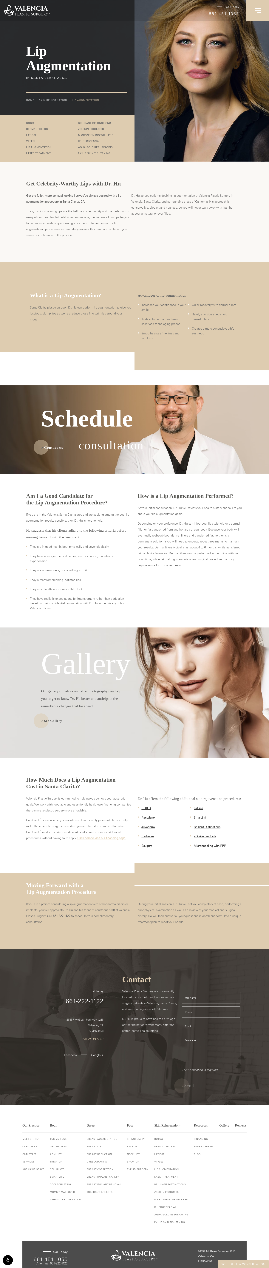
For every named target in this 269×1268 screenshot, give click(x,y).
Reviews (241, 1125)
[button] (8, 1260)
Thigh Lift (57, 1161)
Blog (197, 1154)
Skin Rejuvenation (53, 100)
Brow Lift (134, 1161)
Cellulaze (57, 1169)
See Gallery (53, 721)
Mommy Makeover (62, 1191)
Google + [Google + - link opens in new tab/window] (97, 1054)
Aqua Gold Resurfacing (95, 147)
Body (53, 1125)
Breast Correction (100, 1169)
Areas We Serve (33, 1169)
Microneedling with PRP (95, 135)
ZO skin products (205, 836)
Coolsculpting (60, 1184)
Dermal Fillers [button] (37, 128)
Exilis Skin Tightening (94, 153)
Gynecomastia (97, 1161)
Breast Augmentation (102, 1138)
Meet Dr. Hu (30, 1138)
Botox (158, 1138)
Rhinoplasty (136, 1138)
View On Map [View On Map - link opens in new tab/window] (93, 1039)
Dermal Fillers (165, 1146)
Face (130, 1125)
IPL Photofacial (89, 141)
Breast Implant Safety (103, 1176)
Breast (91, 1125)
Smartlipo (57, 1176)
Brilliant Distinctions (94, 123)
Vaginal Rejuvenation (65, 1199)
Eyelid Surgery (138, 1169)
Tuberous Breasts (100, 1191)
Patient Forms (204, 1146)
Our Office (29, 1146)
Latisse (31, 135)
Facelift (133, 1146)
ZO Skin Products (91, 128)
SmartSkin (200, 817)
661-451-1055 (224, 13)
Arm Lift (56, 1154)
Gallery (224, 1125)
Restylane (148, 817)
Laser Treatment (166, 1176)
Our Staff (29, 1154)
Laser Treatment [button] (38, 153)
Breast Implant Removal (104, 1184)
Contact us (53, 447)
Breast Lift (95, 1146)
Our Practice (30, 1125)
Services (28, 1161)
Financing (201, 1138)
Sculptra (146, 846)
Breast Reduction (99, 1154)
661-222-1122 (61, 916)
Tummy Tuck (58, 1138)
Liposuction (58, 1146)
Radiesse (147, 836)
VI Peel (31, 141)
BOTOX (30, 123)
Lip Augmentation (85, 100)
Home (30, 100)
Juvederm (148, 827)
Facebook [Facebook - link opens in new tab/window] (70, 1054)
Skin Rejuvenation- (167, 1125)
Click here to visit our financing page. (101, 838)
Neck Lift (133, 1154)
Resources (201, 1125)
